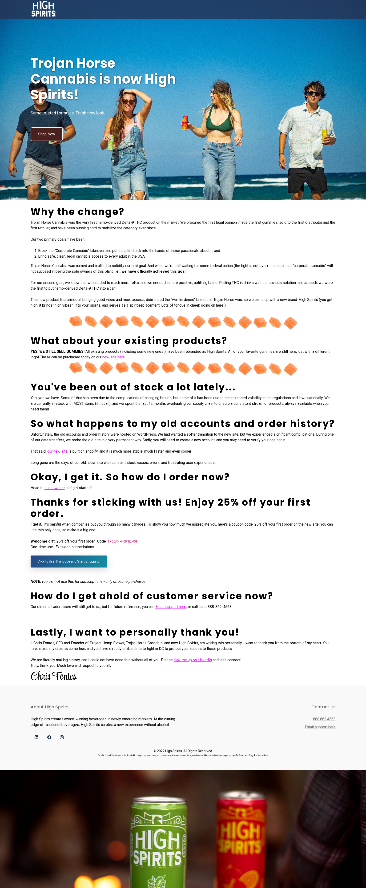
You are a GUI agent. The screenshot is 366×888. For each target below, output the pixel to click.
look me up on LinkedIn (193, 660)
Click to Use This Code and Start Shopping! (69, 561)
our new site (57, 451)
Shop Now (46, 134)
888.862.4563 (324, 719)
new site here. (113, 357)
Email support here (170, 606)
